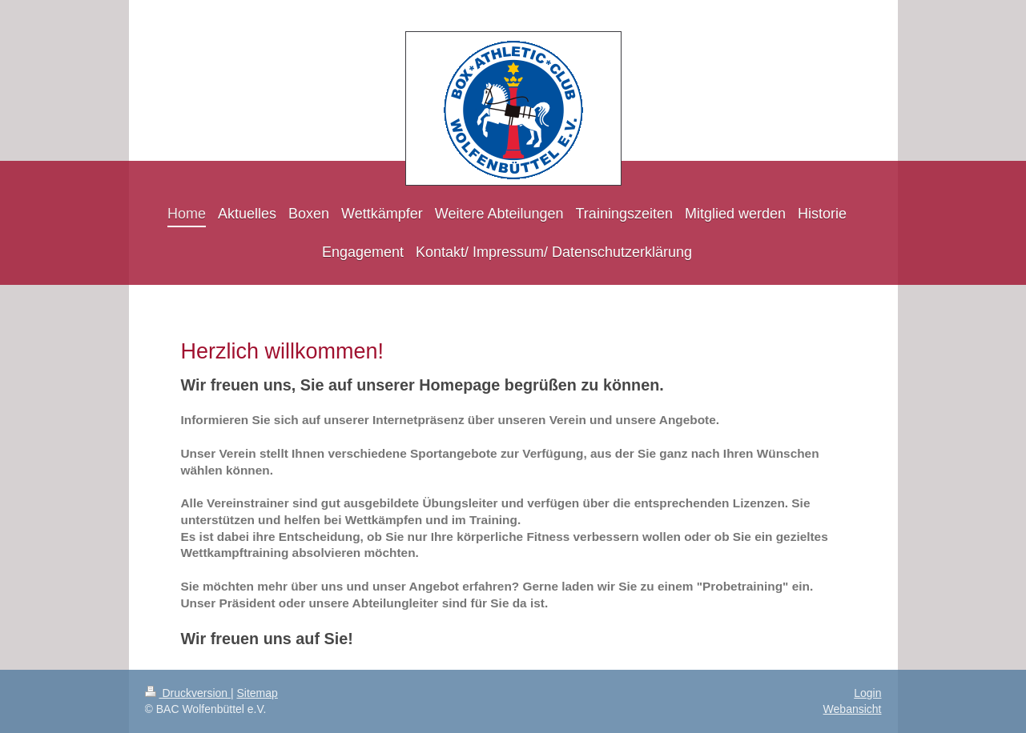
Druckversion (188, 693)
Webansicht (852, 709)
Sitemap (257, 693)
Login (867, 693)
